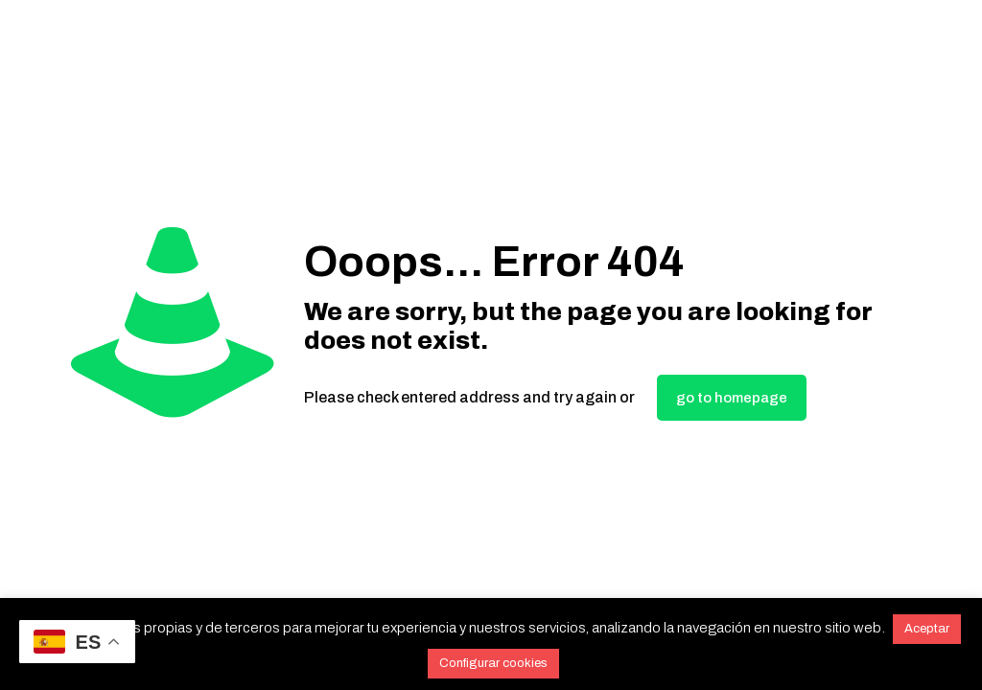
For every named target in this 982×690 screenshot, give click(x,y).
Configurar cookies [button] (493, 663)
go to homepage (731, 397)
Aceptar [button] (926, 628)
